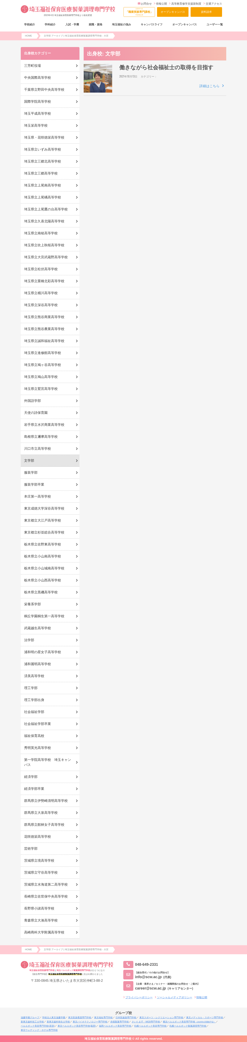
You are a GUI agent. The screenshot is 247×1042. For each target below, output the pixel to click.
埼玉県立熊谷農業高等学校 (44, 329)
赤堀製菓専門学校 (119, 1021)
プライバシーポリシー (139, 997)
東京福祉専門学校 (103, 1017)
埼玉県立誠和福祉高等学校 (44, 341)
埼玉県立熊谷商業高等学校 (44, 317)
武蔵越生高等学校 (37, 628)
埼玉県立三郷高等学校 (41, 173)
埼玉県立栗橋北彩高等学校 (44, 281)
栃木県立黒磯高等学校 (41, 592)
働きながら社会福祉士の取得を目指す (166, 67)
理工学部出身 (34, 700)
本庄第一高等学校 (37, 496)
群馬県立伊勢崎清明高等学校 (46, 800)
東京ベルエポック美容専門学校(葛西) (77, 1026)
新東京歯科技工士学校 (32, 1021)
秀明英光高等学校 (37, 748)
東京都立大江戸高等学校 (42, 520)
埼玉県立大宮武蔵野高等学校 (46, 257)
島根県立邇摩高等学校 (41, 436)
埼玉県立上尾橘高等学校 (42, 197)
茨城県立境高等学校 (39, 860)
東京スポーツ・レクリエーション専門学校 (161, 1017)
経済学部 (31, 777)
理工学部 (31, 688)
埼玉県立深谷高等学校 (41, 305)
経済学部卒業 (34, 788)
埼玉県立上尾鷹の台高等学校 (46, 209)
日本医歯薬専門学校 (126, 1017)
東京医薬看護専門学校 (79, 1017)
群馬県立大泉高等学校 (41, 812)
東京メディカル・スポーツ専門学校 (204, 1017)
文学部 (29, 460)
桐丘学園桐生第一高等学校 (44, 616)
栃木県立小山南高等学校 (42, 556)
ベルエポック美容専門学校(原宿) (38, 1026)
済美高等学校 (34, 676)
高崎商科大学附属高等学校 (44, 932)
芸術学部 (31, 848)
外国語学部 (32, 400)
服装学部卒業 (34, 484)
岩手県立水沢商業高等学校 (44, 424)
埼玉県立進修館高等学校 (42, 353)
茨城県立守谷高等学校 (41, 872)
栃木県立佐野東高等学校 (42, 544)
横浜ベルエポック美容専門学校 (189, 1021)
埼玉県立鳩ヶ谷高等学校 (42, 365)
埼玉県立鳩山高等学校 (41, 377)
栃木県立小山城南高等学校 (44, 568)
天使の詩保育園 (36, 412)
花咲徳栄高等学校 (37, 836)
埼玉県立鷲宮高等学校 (41, 389)
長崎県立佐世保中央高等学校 (46, 896)
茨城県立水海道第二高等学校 (46, 884)
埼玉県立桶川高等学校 (41, 293)
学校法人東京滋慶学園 (53, 1017)
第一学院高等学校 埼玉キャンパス (47, 762)
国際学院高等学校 (37, 101)
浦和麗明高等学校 (37, 664)
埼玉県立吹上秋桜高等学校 (44, 245)
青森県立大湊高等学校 (41, 920)
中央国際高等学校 (37, 77)
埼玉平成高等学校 (37, 113)
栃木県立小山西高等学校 (42, 580)
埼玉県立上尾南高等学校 (42, 185)
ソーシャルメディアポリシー (174, 997)
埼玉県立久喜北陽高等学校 (44, 221)
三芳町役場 (32, 65)
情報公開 (160, 3)
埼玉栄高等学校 (36, 125)
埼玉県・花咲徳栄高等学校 (44, 137)
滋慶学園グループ (30, 1017)
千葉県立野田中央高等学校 (44, 89)
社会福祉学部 (34, 712)
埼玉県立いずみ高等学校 (42, 149)
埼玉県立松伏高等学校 (41, 269)
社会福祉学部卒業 (37, 724)
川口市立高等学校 (37, 448)
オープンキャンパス (173, 11)
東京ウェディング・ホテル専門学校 (39, 1030)
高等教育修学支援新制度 (185, 3)
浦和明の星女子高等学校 (42, 652)
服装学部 (31, 472)
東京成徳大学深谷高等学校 (44, 508)
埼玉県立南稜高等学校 (41, 233)
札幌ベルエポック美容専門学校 (150, 1026)
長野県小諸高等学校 (39, 908)
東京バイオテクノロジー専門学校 (90, 1021)
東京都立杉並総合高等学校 (44, 532)
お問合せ (145, 3)
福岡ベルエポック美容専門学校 (115, 1026)
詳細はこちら (209, 86)
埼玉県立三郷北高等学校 (42, 161)
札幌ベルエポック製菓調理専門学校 (187, 1026)
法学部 (29, 640)
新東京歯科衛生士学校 (58, 1021)
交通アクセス (212, 3)
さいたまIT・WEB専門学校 (146, 1021)
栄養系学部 (32, 604)
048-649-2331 (140, 964)
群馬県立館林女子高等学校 (44, 824)
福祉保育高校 (34, 736)
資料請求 (206, 11)
